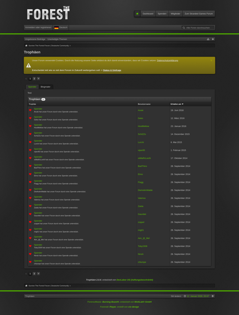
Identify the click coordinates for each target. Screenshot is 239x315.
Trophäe (32, 104)
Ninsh (140, 254)
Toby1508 (142, 246)
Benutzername (144, 104)
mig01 (141, 230)
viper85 (141, 150)
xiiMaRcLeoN (144, 158)
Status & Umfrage (112, 70)
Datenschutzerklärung (167, 60)
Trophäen (29, 296)
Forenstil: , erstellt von (119, 307)
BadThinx (142, 166)
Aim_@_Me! (144, 238)
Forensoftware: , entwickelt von (119, 302)
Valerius (142, 198)
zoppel (141, 222)
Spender (32, 87)
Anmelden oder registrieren (38, 27)
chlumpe (142, 262)
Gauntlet (142, 214)
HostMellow (143, 126)
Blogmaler (45, 87)
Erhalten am (176, 104)
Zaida (140, 206)
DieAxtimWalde (145, 190)
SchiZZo (142, 134)
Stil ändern (176, 296)
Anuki (140, 110)
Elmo (140, 174)
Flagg (140, 182)
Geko (140, 118)
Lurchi (141, 142)
